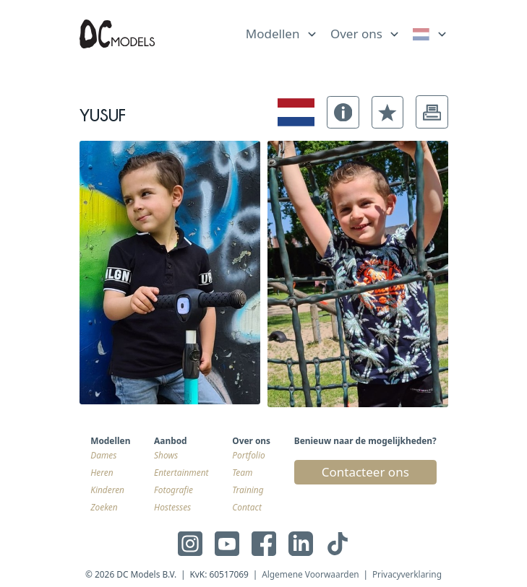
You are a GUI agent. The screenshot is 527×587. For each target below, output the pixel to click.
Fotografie (173, 489)
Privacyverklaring (407, 574)
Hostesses (172, 507)
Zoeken (103, 507)
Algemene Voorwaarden (310, 574)
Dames (103, 455)
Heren (101, 472)
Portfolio (248, 455)
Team (242, 472)
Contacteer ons (365, 472)
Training (247, 489)
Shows (166, 455)
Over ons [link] (356, 33)
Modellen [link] (273, 33)
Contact (247, 507)
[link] (430, 34)
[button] (343, 112)
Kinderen (107, 489)
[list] (282, 31)
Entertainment (181, 472)
